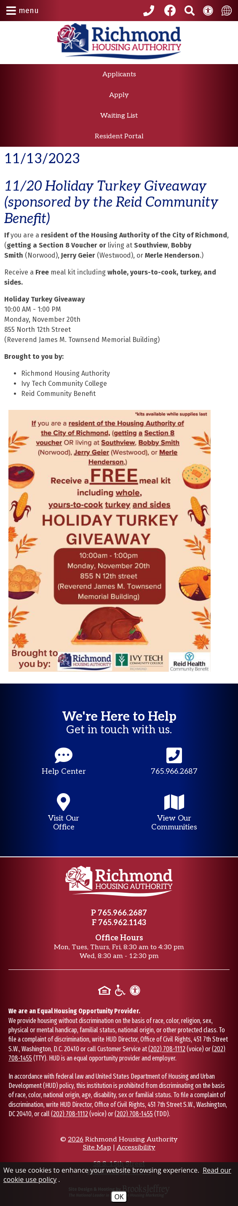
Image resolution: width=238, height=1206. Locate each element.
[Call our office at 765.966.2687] (150, 10)
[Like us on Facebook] (170, 11)
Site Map (97, 1148)
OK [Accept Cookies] (118, 1196)
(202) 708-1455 (134, 1114)
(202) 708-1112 (166, 1049)
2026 (75, 1140)
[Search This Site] (189, 10)
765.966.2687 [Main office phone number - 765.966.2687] (122, 913)
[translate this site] (226, 10)
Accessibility (136, 1148)
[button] (22, 10)
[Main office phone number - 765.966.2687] (174, 769)
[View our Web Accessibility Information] (208, 10)
